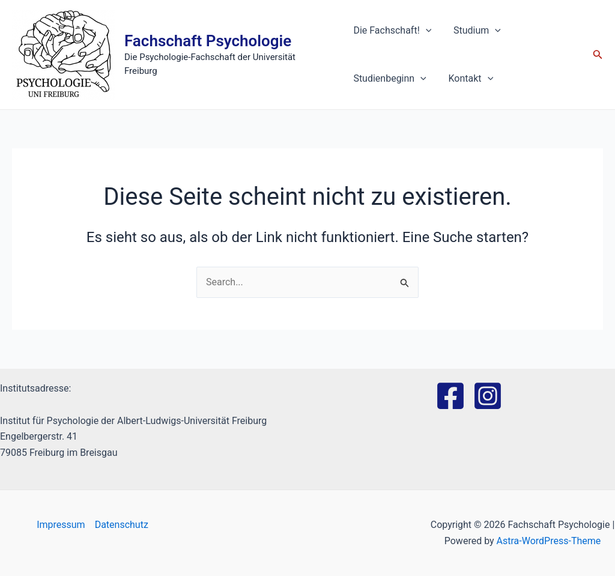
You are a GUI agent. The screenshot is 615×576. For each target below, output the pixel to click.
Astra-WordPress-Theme (549, 541)
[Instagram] (488, 396)
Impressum (61, 524)
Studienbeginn (388, 79)
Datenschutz (121, 524)
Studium (473, 31)
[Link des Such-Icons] (598, 54)
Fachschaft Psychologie (207, 47)
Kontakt (466, 79)
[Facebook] (450, 396)
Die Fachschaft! (391, 31)
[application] (425, 31)
